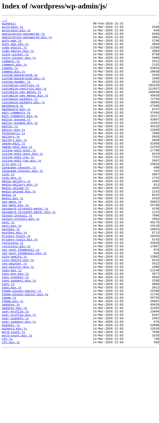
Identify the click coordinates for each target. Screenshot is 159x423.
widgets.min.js (14, 391)
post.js (8, 263)
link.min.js (12, 210)
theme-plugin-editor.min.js (25, 350)
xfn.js (7, 403)
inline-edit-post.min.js (22, 181)
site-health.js (14, 304)
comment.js (11, 70)
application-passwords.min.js (27, 41)
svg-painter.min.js (18, 317)
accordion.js (12, 29)
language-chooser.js (19, 197)
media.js (9, 230)
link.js (8, 206)
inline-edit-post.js (19, 177)
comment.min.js (14, 74)
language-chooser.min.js (22, 202)
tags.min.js (12, 341)
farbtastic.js (13, 156)
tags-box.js (12, 321)
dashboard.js (12, 123)
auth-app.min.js (15, 49)
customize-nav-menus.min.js (25, 111)
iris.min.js (12, 193)
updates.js (11, 362)
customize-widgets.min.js (23, 119)
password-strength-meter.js (25, 247)
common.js (10, 78)
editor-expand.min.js (20, 144)
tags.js (8, 337)
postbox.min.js (14, 276)
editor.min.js (13, 152)
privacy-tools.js (16, 280)
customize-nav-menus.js (21, 107)
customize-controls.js (20, 99)
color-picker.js (15, 62)
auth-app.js (12, 45)
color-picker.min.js (19, 66)
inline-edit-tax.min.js (21, 189)
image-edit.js (13, 169)
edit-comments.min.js (20, 136)
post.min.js (12, 267)
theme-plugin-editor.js (21, 345)
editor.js (10, 148)
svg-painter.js (14, 313)
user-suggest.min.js (19, 382)
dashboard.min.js (16, 127)
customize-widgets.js (20, 115)
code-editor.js (14, 53)
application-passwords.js (23, 37)
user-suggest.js (15, 378)
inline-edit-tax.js (18, 185)
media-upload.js (15, 222)
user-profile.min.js (19, 374)
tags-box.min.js (15, 325)
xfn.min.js (11, 407)
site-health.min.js (18, 308)
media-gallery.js (16, 214)
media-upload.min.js (19, 226)
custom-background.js (20, 86)
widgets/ (9, 25)
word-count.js (13, 395)
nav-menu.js (12, 239)
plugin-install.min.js (20, 259)
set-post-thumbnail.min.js (24, 300)
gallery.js (11, 160)
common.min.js (13, 82)
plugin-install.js (17, 255)
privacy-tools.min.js (20, 284)
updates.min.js (14, 366)
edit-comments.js (16, 132)
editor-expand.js (16, 140)
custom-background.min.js (23, 90)
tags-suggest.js (15, 329)
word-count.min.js (17, 399)
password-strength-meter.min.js (28, 251)
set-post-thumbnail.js (20, 296)
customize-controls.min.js (24, 103)
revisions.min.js (16, 292)
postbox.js (11, 271)
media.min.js (12, 234)
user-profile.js (15, 370)
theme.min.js (12, 358)
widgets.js (11, 387)
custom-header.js (16, 95)
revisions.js (12, 288)
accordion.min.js (16, 33)
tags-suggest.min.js (19, 333)
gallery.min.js (14, 164)
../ (4, 21)
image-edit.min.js (17, 173)
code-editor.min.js (18, 58)
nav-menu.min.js (15, 243)
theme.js (9, 354)
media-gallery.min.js (20, 218)
